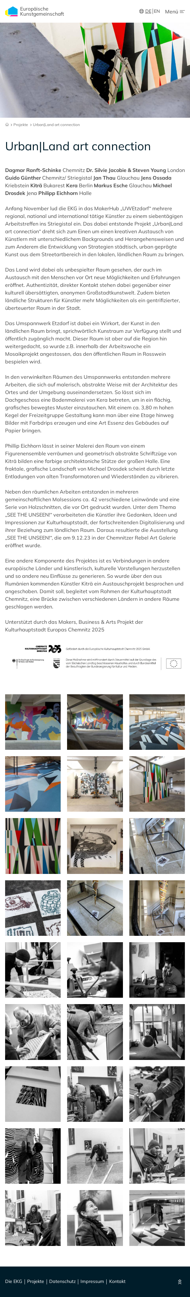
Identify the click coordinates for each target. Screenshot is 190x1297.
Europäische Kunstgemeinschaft (34, 11)
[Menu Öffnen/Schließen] (175, 11)
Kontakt (117, 1281)
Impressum (92, 1281)
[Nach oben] (180, 1281)
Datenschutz (62, 1281)
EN (157, 11)
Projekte (35, 1281)
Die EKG (13, 1281)
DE (148, 11)
